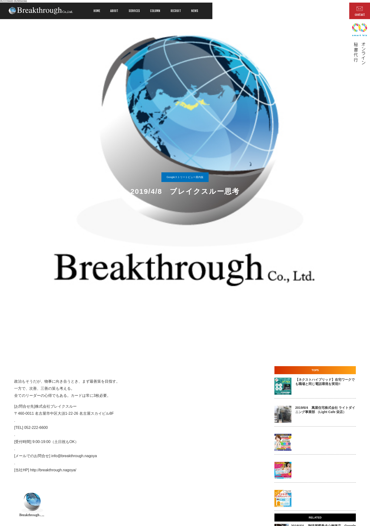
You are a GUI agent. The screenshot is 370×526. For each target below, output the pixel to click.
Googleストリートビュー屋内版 (185, 177)
